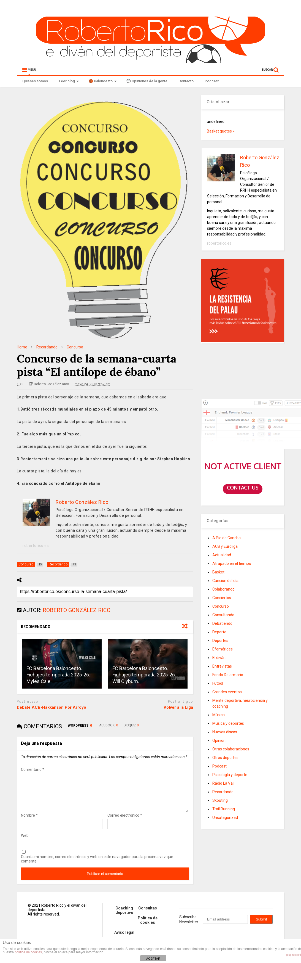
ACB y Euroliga (225, 546)
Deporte (219, 632)
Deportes (220, 640)
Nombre (29, 822)
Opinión (219, 740)
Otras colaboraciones (230, 749)
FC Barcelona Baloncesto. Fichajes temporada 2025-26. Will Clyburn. (144, 674)
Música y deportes (228, 723)
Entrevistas (222, 666)
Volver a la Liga (178, 707)
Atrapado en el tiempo (231, 563)
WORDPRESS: (80, 725)
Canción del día (225, 580)
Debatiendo (222, 623)
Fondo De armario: (228, 675)
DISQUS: (131, 725)
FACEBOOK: (108, 725)
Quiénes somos (35, 81)
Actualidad (221, 555)
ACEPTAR (153, 958)
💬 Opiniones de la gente (146, 81)
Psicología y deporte (229, 774)
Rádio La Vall (223, 783)
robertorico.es (36, 545)
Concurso (220, 606)
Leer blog (69, 81)
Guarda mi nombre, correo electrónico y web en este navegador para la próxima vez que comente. (97, 865)
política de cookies (28, 952)
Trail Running (223, 809)
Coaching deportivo (124, 916)
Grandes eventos (227, 692)
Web (25, 842)
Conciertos (221, 598)
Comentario (32, 769)
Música (218, 715)
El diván (219, 657)
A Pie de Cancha (226, 538)
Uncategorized (225, 817)
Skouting (220, 800)
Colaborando (223, 589)
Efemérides (222, 649)
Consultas (147, 914)
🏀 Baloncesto (103, 81)
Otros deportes (225, 757)
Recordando (223, 792)
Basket (218, 572)
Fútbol (217, 683)
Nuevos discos (224, 732)
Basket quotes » (221, 131)
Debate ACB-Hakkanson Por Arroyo (51, 707)
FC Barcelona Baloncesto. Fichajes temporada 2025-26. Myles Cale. (58, 674)
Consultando (223, 615)
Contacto (186, 81)
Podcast (212, 81)
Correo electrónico (124, 822)
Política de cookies (148, 926)
